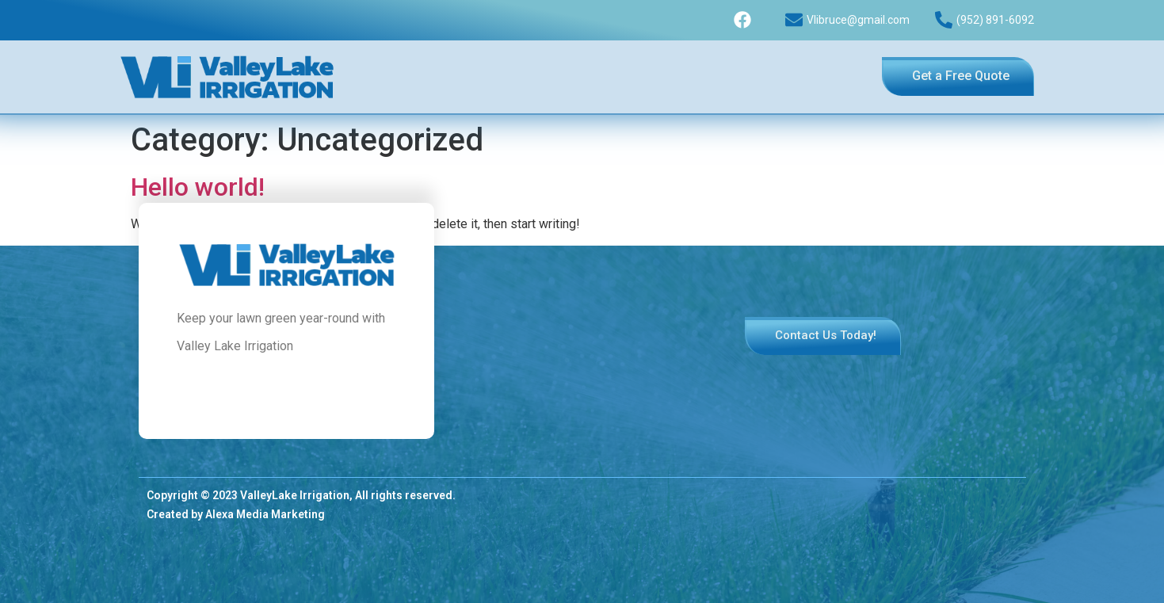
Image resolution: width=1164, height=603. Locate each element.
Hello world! (198, 187)
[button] (958, 76)
